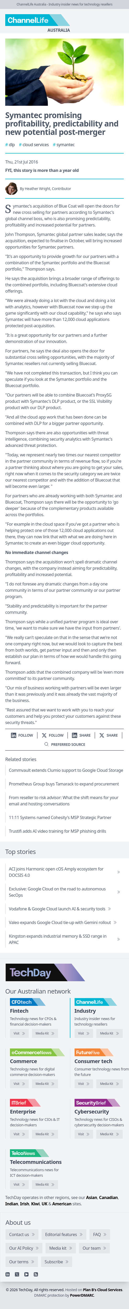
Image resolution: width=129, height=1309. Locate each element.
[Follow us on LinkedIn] (22, 735)
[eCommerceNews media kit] (45, 1083)
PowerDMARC (82, 1295)
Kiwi (35, 1204)
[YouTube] (26, 1274)
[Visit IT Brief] (19, 1134)
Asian (91, 1197)
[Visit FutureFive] (84, 1083)
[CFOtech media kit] (45, 1033)
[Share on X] (108, 735)
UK (44, 1204)
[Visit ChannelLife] (84, 1033)
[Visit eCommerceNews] (19, 1083)
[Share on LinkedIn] (81, 735)
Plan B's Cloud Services (102, 1289)
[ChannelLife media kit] (109, 1033)
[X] (17, 1274)
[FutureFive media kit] (109, 1083)
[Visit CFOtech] (19, 1033)
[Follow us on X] (52, 735)
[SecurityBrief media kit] (109, 1134)
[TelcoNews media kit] (45, 1184)
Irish (24, 1204)
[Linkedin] (7, 1274)
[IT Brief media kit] (45, 1134)
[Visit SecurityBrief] (84, 1134)
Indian (11, 1204)
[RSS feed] (36, 1274)
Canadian (108, 1197)
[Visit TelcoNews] (19, 1184)
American (61, 1204)
